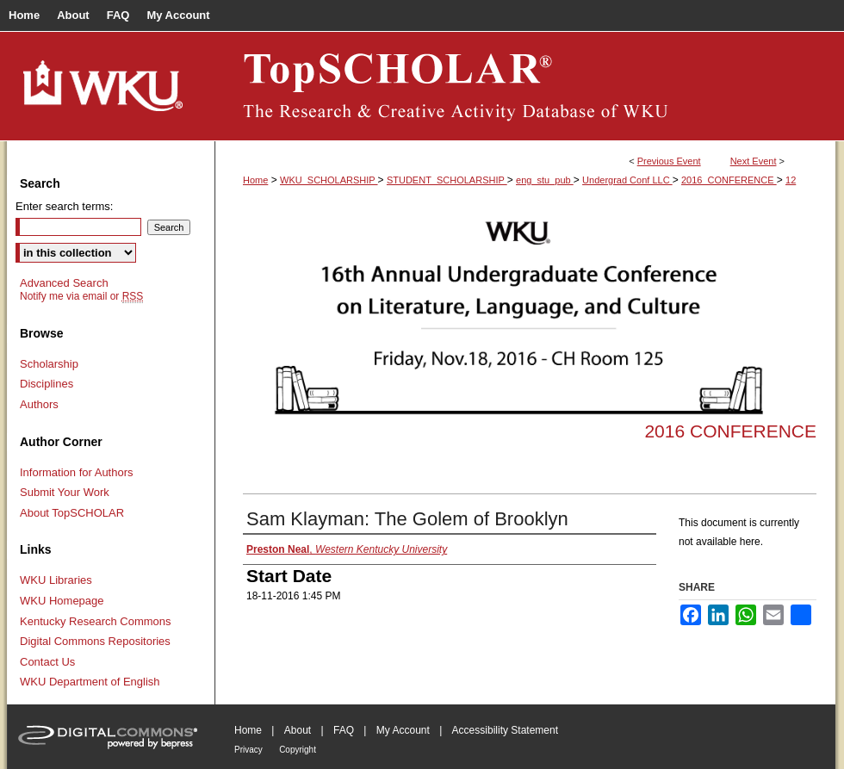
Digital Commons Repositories (95, 641)
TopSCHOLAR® (525, 86)
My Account (403, 730)
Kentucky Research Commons (95, 621)
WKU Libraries (56, 580)
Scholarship (49, 363)
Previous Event (669, 161)
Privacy (248, 749)
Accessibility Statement (505, 730)
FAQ (343, 730)
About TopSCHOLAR (72, 512)
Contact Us (47, 661)
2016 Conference (730, 431)
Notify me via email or (81, 296)
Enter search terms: (64, 206)
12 (790, 180)
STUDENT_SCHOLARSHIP (447, 180)
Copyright (297, 749)
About (297, 730)
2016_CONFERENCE (729, 180)
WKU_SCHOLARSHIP (329, 180)
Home (255, 180)
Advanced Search (64, 282)
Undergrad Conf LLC (627, 180)
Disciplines (46, 383)
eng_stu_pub (545, 180)
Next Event (753, 161)
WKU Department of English (90, 681)
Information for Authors (76, 472)
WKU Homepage (62, 600)
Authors (39, 404)
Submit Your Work (64, 492)
